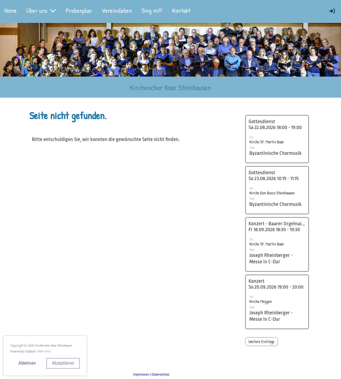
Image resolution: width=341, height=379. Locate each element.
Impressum (141, 374)
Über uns (41, 10)
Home (10, 10)
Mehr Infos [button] (44, 351)
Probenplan (79, 10)
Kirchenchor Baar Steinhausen (170, 87)
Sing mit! (152, 10)
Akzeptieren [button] (63, 363)
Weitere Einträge (261, 341)
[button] (277, 139)
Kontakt (181, 10)
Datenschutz (160, 374)
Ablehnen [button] (27, 363)
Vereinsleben (117, 10)
